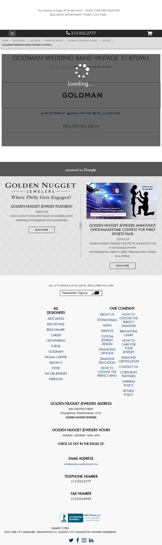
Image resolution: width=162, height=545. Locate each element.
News (107, 325)
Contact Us (128, 367)
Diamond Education (107, 361)
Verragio (56, 379)
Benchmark (56, 330)
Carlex (56, 335)
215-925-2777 (81, 33)
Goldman (36, 40)
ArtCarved (56, 319)
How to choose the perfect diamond (128, 320)
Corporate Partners (128, 374)
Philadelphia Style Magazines (49, 220)
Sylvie (56, 368)
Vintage (107, 40)
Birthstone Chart (128, 333)
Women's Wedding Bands (84, 40)
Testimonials (107, 320)
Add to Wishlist (53, 113)
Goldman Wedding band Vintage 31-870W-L (27, 45)
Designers (20, 40)
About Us (107, 314)
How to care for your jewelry (129, 346)
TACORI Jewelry (56, 374)
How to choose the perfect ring (107, 372)
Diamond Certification (129, 359)
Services (107, 331)
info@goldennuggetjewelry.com (81, 464)
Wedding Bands (55, 40)
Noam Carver (56, 357)
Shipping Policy (128, 383)
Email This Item (79, 113)
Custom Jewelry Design (107, 340)
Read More (41, 229)
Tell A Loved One (106, 113)
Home (6, 40)
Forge (56, 346)
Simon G (55, 363)
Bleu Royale (56, 324)
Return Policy (128, 393)
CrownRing (55, 341)
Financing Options (107, 351)
